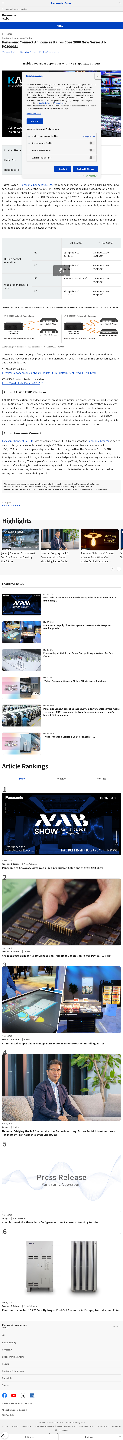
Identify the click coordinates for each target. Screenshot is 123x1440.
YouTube (53, 1422)
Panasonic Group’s (98, 441)
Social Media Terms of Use (44, 1426)
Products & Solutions (13, 37)
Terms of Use (26, 1426)
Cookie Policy (116, 1426)
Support (5, 1426)
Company (7, 1349)
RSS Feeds (7, 1415)
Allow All (35, 121)
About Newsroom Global (13, 1410)
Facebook (43, 1422)
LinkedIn (69, 1422)
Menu (60, 25)
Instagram (80, 1422)
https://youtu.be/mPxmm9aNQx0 (21, 383)
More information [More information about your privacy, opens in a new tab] (34, 113)
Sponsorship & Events (13, 1356)
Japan (115, 1326)
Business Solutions (10, 52)
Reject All (63, 169)
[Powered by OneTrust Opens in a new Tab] (89, 176)
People (5, 1363)
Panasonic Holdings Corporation (14, 9)
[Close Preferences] (4, 1435)
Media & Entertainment (49, 52)
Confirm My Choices (85, 169)
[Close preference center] (98, 76)
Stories (5, 1385)
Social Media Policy (86, 1426)
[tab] (61, 778)
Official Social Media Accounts (15, 1403)
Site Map (15, 1426)
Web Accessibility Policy (66, 1426)
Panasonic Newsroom (14, 1326)
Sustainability (9, 1342)
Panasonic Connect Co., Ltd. (37, 185)
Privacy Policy (102, 1426)
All (3, 1335)
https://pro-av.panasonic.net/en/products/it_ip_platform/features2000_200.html (49, 373)
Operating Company (29, 52)
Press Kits (7, 1378)
